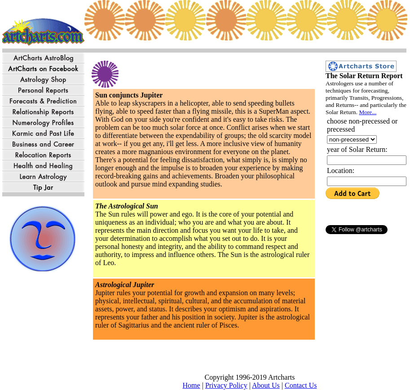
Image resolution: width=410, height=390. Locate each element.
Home (191, 385)
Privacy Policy (226, 385)
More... (367, 112)
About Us (266, 385)
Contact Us (301, 385)
